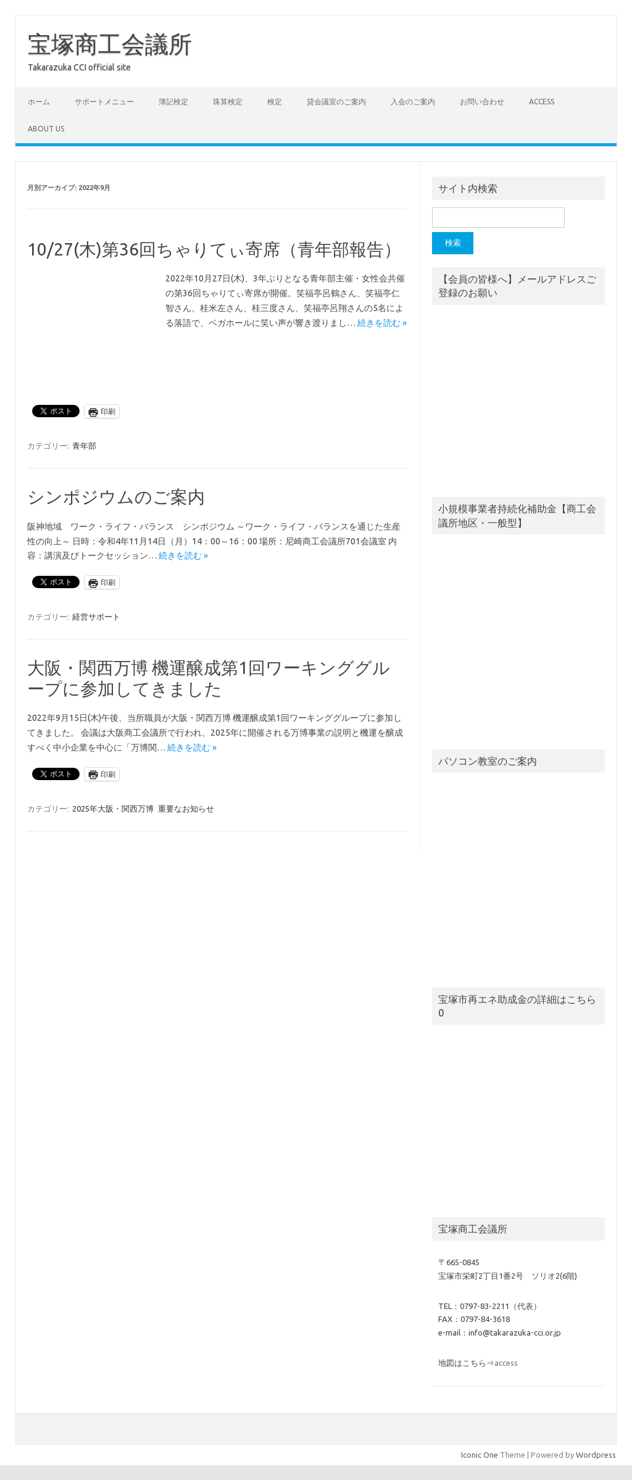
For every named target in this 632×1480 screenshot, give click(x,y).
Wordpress (596, 1454)
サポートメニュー (104, 102)
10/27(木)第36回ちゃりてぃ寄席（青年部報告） (214, 249)
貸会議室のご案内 (336, 102)
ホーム (39, 102)
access (541, 102)
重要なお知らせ (186, 808)
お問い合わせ (482, 102)
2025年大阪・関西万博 (113, 808)
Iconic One (479, 1454)
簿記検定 (173, 102)
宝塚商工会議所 (110, 44)
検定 (274, 102)
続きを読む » (382, 323)
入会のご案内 (413, 102)
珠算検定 (228, 102)
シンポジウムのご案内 (116, 496)
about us (46, 129)
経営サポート (96, 616)
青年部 (84, 445)
